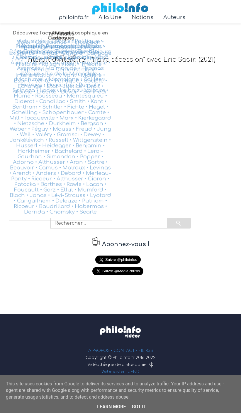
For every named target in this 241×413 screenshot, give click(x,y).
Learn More (111, 406)
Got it (139, 406)
